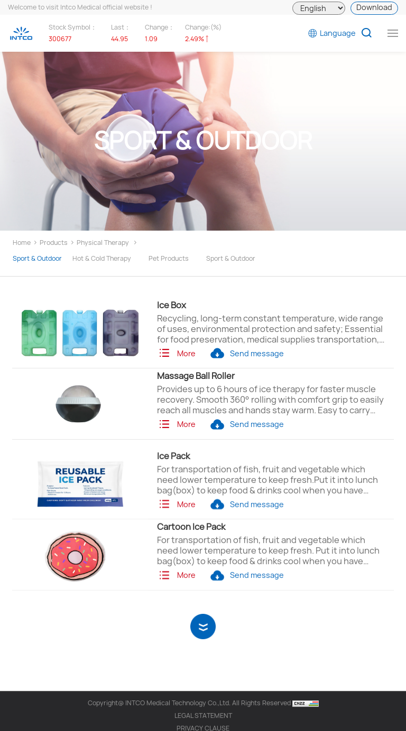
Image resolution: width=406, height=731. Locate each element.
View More (203, 623)
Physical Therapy (103, 242)
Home (22, 242)
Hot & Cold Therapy (101, 258)
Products (54, 242)
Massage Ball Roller (196, 376)
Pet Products (169, 258)
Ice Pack (173, 468)
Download (374, 7)
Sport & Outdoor (37, 258)
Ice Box (171, 305)
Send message (247, 353)
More (176, 353)
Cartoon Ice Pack (191, 540)
